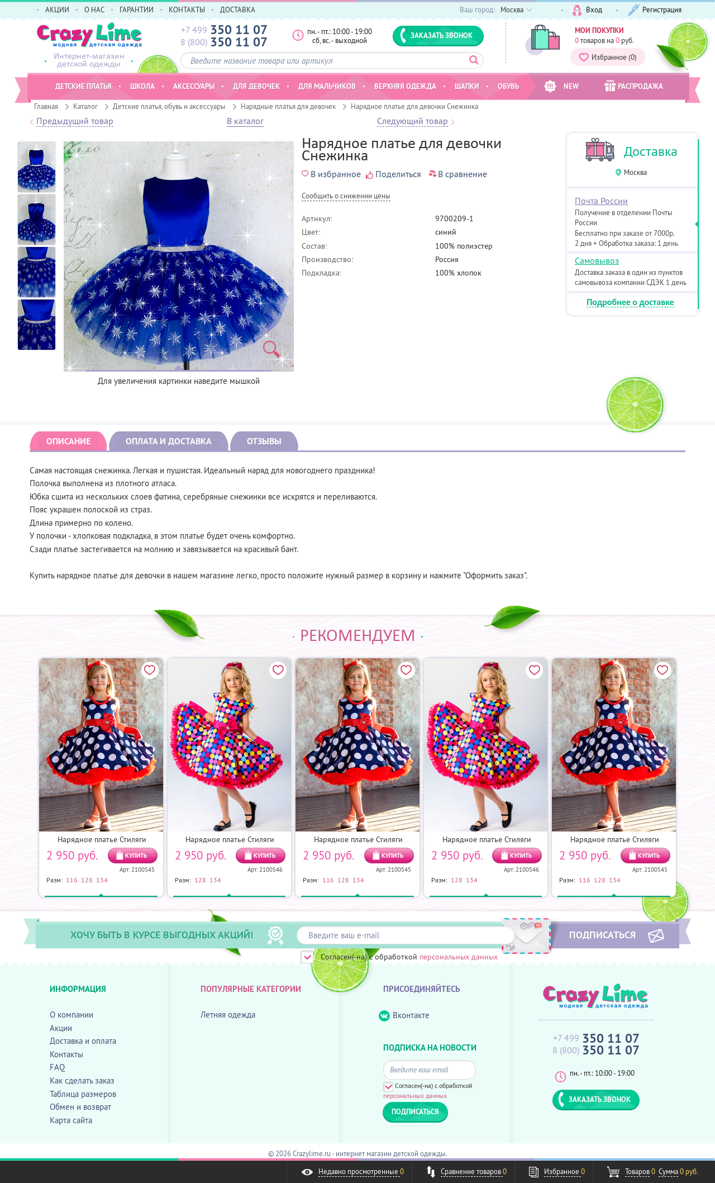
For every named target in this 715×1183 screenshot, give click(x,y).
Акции (61, 1028)
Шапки (467, 86)
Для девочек (256, 86)
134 (102, 879)
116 (72, 879)
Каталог (85, 106)
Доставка (651, 151)
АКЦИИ (57, 9)
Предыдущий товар (74, 121)
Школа (142, 86)
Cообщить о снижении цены (346, 196)
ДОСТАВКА (237, 9)
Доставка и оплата (83, 1040)
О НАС (94, 9)
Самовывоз (597, 260)
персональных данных (459, 957)
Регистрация (654, 10)
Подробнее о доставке (630, 302)
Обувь (508, 86)
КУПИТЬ (136, 855)
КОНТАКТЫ (187, 9)
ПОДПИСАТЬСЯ (602, 934)
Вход (587, 10)
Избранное (608, 57)
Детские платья (83, 86)
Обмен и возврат (80, 1106)
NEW (561, 86)
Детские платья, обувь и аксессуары (169, 106)
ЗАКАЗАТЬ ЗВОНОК (436, 35)
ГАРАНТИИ (137, 9)
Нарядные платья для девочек (288, 106)
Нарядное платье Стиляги (102, 839)
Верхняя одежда (405, 86)
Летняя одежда (228, 1014)
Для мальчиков (327, 86)
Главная (46, 106)
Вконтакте (404, 1016)
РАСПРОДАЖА (633, 86)
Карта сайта (71, 1120)
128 (87, 879)
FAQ (57, 1067)
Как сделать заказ (82, 1080)
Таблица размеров (83, 1094)
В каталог (245, 121)
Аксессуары (193, 86)
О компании (71, 1014)
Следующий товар (412, 121)
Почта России (601, 200)
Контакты (66, 1054)
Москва (635, 172)
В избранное (331, 173)
